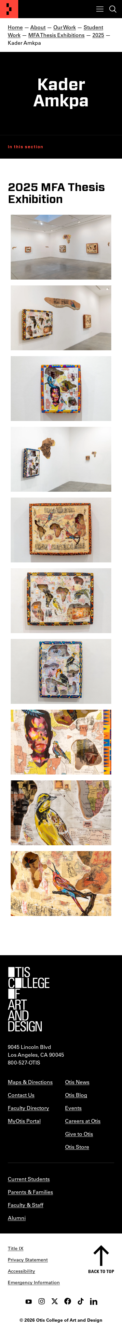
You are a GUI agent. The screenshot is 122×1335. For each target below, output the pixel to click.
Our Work (64, 27)
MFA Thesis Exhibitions (56, 34)
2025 (98, 34)
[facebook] (68, 1301)
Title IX (15, 1248)
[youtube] (29, 1301)
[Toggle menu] (100, 9)
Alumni (17, 1217)
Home (15, 27)
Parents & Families (30, 1191)
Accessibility (21, 1271)
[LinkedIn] (94, 1301)
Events (73, 1107)
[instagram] (42, 1301)
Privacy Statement (28, 1260)
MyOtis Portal (24, 1120)
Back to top (101, 1271)
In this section (25, 147)
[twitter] (55, 1301)
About (38, 27)
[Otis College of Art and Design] (9, 9)
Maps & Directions (30, 1081)
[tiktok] (81, 1301)
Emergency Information (34, 1282)
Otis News (77, 1081)
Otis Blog (76, 1094)
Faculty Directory (28, 1107)
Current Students (29, 1178)
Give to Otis (79, 1133)
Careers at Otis (83, 1120)
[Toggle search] (113, 9)
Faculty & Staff (25, 1204)
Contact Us (21, 1094)
